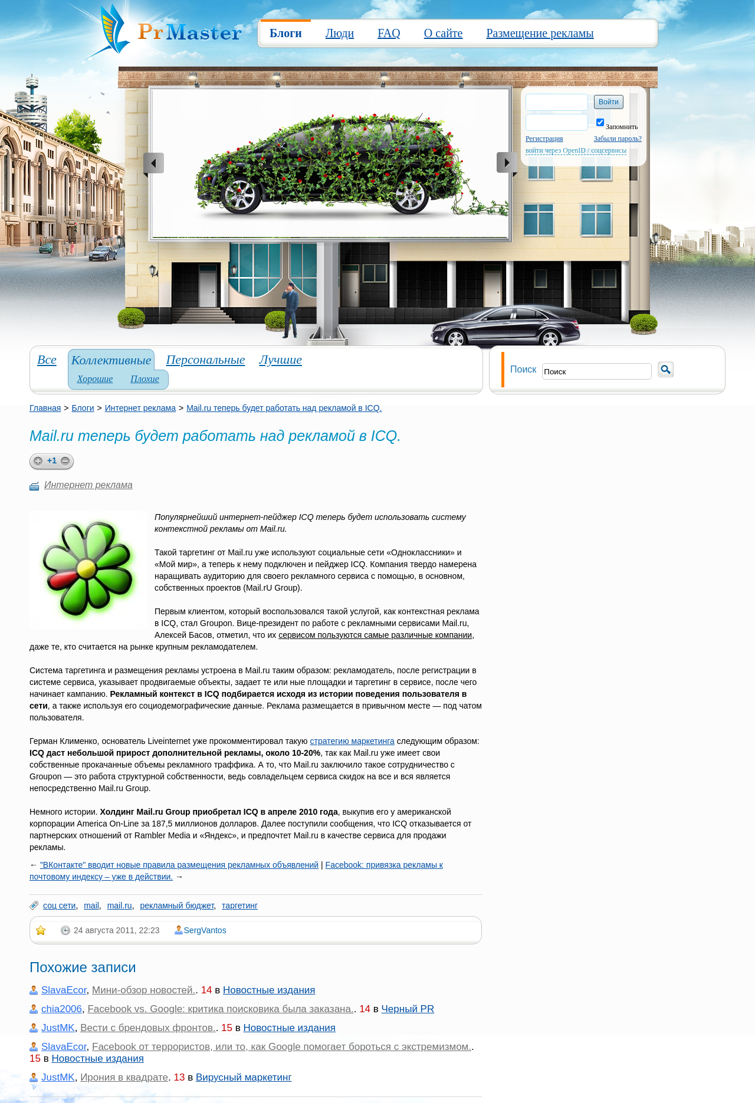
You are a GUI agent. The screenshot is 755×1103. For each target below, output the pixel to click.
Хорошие (95, 379)
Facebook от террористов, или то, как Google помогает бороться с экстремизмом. (281, 1046)
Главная (45, 408)
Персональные (205, 359)
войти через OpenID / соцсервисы (576, 150)
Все (47, 359)
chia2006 (61, 1009)
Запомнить (617, 127)
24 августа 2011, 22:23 (117, 930)
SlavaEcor (64, 990)
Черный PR (408, 1009)
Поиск (523, 369)
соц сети (59, 905)
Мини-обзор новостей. (143, 990)
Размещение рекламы (539, 33)
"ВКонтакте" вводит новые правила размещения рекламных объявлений (179, 865)
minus (67, 461)
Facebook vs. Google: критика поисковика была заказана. (220, 1009)
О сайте (443, 33)
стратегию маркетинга (352, 741)
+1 (52, 460)
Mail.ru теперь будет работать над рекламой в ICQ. (284, 408)
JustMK (58, 1027)
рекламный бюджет (177, 905)
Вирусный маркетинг (244, 1077)
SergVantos (205, 930)
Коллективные (111, 360)
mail (91, 905)
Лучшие (280, 359)
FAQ (389, 33)
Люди (340, 33)
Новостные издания (269, 990)
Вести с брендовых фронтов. (148, 1027)
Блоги (286, 33)
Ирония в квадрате (124, 1077)
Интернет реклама (140, 408)
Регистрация (544, 138)
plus (36, 461)
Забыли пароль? (618, 138)
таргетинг (240, 905)
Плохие (144, 379)
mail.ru (119, 905)
